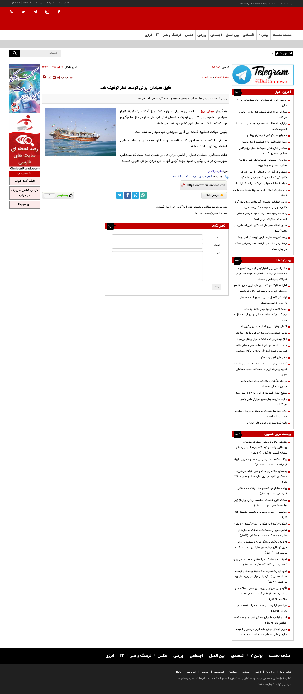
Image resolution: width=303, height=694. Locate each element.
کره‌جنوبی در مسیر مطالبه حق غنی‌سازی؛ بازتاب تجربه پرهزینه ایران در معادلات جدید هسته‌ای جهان (260, 369)
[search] (14, 53)
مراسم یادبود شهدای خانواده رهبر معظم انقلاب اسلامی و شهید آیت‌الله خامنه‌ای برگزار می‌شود (261, 348)
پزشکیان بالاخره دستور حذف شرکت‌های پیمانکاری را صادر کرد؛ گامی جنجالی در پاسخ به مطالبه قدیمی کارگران (261, 447)
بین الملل (207, 77)
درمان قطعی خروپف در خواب (24, 193)
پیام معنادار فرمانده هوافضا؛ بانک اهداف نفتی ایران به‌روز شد (262, 491)
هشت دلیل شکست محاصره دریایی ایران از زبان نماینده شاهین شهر (260, 503)
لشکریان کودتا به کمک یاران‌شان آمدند (260, 524)
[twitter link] (119, 195)
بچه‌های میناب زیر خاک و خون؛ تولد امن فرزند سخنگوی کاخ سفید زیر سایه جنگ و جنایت (260, 476)
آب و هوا (15, 3)
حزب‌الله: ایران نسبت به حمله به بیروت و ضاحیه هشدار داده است (261, 414)
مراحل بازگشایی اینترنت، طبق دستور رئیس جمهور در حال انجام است (263, 384)
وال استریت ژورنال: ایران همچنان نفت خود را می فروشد (260, 193)
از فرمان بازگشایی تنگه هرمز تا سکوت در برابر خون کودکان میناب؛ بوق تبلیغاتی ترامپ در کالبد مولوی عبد (260, 547)
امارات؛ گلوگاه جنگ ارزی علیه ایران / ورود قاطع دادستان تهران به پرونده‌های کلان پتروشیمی (260, 288)
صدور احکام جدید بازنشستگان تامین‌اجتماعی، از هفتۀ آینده (260, 228)
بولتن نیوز (207, 111)
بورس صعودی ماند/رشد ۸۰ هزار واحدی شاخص (261, 333)
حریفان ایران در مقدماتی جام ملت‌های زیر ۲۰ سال (262, 103)
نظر (218, 253)
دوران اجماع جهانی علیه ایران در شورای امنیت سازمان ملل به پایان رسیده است (261, 632)
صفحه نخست (282, 35)
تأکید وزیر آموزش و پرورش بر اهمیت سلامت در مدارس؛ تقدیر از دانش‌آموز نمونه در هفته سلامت (261, 593)
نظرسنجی (219, 672)
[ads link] (263, 75)
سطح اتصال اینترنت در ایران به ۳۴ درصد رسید (261, 393)
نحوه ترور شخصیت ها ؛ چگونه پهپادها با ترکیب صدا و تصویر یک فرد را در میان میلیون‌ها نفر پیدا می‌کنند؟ (260, 576)
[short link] (206, 185)
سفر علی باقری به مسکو (274, 357)
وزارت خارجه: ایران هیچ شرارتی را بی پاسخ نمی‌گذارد (263, 402)
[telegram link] (135, 195)
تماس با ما (63, 3)
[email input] (157, 246)
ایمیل (217, 245)
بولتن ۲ (263, 35)
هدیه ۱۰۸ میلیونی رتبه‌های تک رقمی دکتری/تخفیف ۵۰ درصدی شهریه (263, 163)
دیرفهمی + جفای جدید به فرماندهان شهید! (261, 515)
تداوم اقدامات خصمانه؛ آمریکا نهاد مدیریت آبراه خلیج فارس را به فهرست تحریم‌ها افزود (261, 204)
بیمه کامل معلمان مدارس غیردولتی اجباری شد (261, 237)
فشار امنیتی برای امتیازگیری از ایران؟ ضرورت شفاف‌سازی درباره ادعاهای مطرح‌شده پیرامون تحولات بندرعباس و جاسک (261, 273)
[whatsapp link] (143, 195)
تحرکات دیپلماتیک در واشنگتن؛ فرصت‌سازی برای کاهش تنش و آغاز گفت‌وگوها (260, 562)
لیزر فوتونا (24, 204)
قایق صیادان (205, 177)
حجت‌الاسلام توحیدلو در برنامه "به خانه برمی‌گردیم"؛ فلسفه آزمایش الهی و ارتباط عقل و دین (260, 314)
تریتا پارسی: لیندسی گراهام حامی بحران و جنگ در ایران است (261, 246)
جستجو (246, 672)
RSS (178, 672)
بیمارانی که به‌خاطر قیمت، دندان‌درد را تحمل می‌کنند (263, 114)
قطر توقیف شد (180, 177)
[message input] (157, 266)
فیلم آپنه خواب (25, 181)
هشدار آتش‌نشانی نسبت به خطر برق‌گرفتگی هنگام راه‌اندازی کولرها (263, 151)
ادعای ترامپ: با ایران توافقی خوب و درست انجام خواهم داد (260, 620)
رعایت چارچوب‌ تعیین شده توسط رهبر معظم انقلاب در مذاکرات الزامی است (262, 216)
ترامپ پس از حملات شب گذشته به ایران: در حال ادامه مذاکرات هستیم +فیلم (262, 533)
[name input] (157, 237)
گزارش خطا (214, 195)
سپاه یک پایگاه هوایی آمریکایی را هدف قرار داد (261, 184)
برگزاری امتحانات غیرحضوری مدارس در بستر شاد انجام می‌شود (260, 126)
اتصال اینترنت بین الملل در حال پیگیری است (262, 326)
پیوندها (38, 3)
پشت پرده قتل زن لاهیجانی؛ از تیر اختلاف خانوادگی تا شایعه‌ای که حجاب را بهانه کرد (264, 174)
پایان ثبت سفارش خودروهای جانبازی (266, 423)
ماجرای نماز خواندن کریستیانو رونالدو (267, 135)
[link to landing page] (270, 18)
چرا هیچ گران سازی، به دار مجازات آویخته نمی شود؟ (261, 608)
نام (218, 237)
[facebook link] (127, 195)
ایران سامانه (265, 684)
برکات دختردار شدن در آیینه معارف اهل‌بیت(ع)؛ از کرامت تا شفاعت (260, 462)
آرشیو (258, 672)
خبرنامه (27, 3)
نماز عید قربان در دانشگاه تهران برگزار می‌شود (262, 339)
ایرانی (193, 177)
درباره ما (50, 3)
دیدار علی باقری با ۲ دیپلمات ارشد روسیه (264, 142)
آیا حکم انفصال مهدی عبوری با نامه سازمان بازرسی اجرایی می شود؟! (263, 300)
